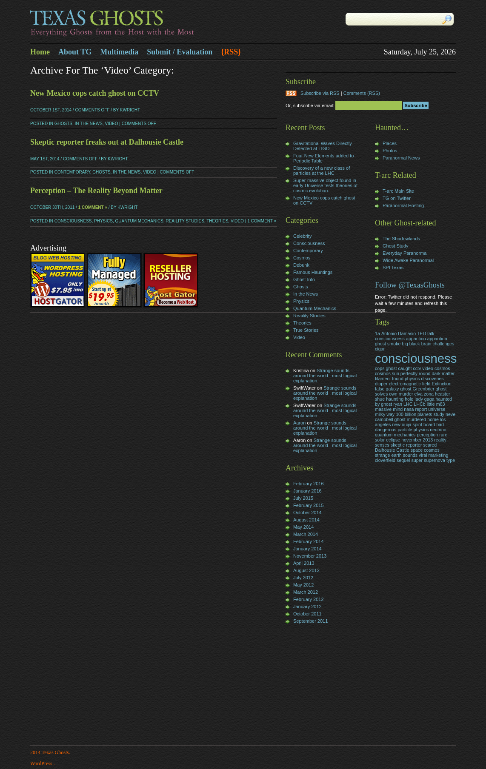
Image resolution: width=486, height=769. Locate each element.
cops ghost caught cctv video (404, 368)
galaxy (392, 388)
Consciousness (73, 221)
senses (382, 444)
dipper (381, 383)
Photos (390, 150)
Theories (217, 221)
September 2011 (310, 621)
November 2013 (309, 555)
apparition (416, 338)
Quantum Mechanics (139, 221)
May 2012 (303, 584)
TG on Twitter (397, 198)
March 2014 (305, 534)
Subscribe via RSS (320, 93)
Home (40, 52)
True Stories (306, 330)
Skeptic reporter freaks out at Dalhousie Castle (106, 142)
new (396, 424)
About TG (74, 52)
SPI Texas (393, 267)
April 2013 (303, 563)
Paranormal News (401, 157)
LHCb (419, 404)
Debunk (301, 265)
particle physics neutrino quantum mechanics (410, 432)
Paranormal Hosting (403, 205)
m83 (440, 404)
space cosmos (425, 450)
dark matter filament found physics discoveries (415, 376)
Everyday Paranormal (405, 253)
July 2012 (303, 577)
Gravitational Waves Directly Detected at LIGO (322, 146)
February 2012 (308, 599)
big (405, 343)
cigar (380, 348)
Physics (103, 221)
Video (111, 123)
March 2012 (305, 592)
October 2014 (307, 512)
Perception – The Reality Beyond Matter (96, 190)
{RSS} (231, 52)
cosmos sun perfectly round (402, 373)
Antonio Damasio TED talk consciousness (405, 336)
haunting (394, 399)
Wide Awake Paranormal (408, 260)
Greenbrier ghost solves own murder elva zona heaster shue (412, 394)
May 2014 (303, 527)
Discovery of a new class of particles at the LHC (321, 170)
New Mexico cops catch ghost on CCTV (94, 93)
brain (426, 343)
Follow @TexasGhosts (410, 285)
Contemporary (72, 172)
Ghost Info (304, 279)
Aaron (299, 422)
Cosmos (301, 257)
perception (427, 434)
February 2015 (308, 505)
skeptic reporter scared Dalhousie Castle (406, 447)
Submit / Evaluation (179, 52)
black (414, 343)
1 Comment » (92, 207)
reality (440, 439)
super (417, 460)
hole (409, 399)
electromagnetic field (410, 383)
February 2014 (308, 541)
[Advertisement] (311, 685)
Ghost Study (396, 245)
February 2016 (308, 483)
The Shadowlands (401, 238)
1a (377, 333)
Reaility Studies (185, 221)
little (431, 404)
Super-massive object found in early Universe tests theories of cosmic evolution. (325, 185)
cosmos (442, 368)
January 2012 (307, 606)
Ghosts (63, 123)
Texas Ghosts (136, 24)
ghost (405, 388)
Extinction (441, 383)
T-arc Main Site (398, 191)
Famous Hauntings (312, 272)
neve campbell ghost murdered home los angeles (415, 419)
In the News (88, 123)
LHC (407, 404)
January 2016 (307, 490)
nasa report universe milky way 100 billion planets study (410, 412)
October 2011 (307, 613)
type (450, 460)
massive (383, 409)
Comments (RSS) (361, 93)
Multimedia (119, 52)
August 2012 (306, 570)
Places (390, 143)
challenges (444, 343)
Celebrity (302, 236)
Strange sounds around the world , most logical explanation (325, 375)
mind (398, 409)
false (380, 388)
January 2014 (307, 548)
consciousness (416, 358)
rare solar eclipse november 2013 (411, 437)
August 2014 (306, 519)
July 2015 (303, 498)
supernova (434, 460)
